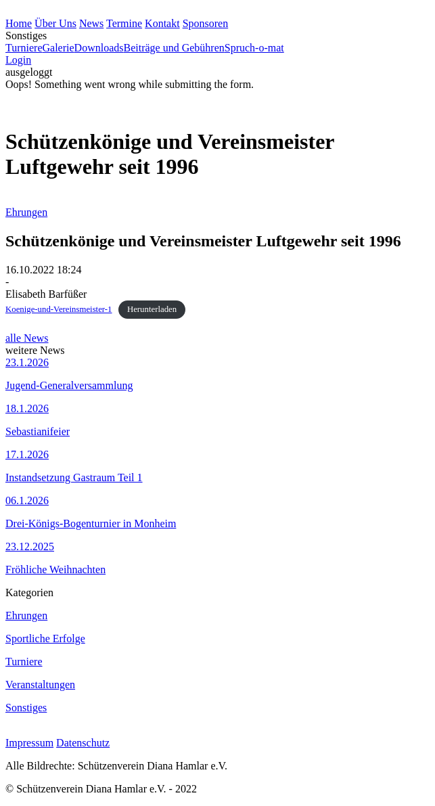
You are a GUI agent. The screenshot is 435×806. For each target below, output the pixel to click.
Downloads (99, 47)
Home (18, 23)
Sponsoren (206, 23)
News (91, 23)
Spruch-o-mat (254, 47)
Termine (124, 23)
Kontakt (162, 23)
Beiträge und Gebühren (173, 47)
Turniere (24, 47)
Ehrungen (26, 212)
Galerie (58, 47)
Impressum (29, 742)
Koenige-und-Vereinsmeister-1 (58, 309)
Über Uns (55, 23)
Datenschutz (83, 742)
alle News (27, 338)
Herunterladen (152, 309)
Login (18, 60)
